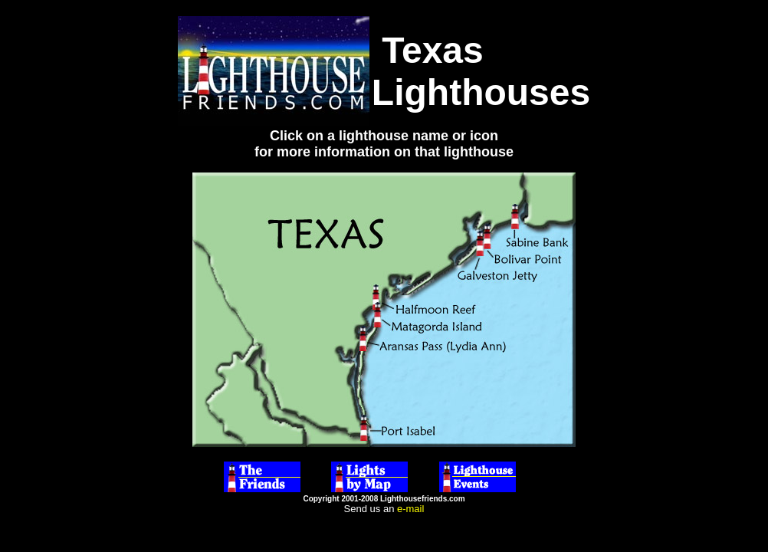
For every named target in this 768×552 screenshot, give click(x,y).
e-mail (410, 508)
